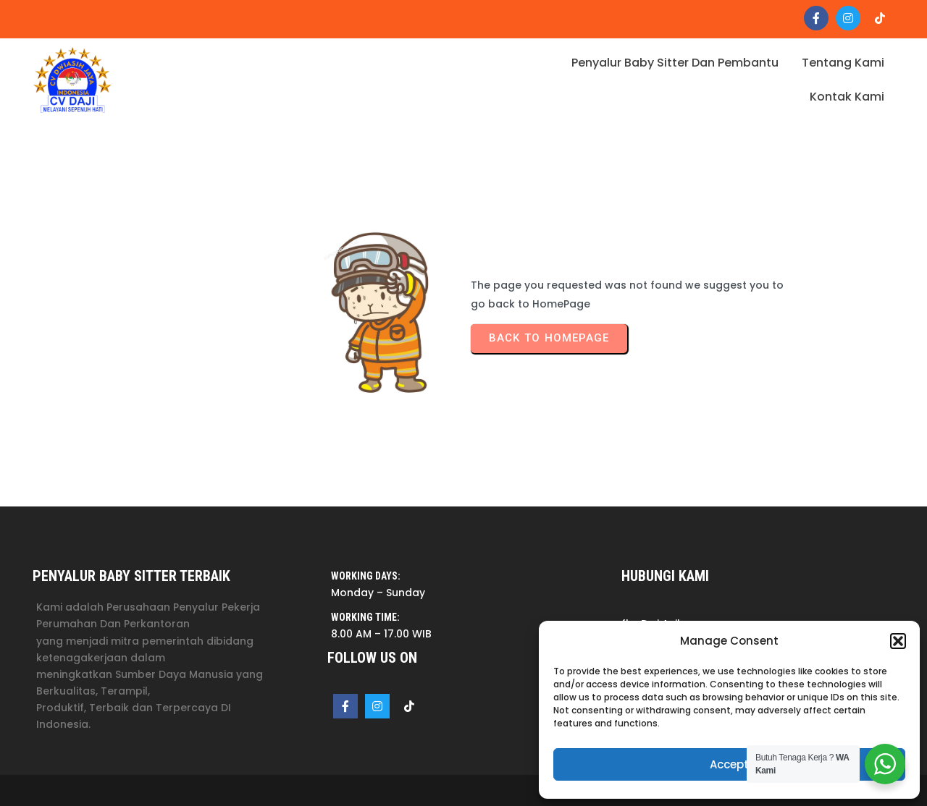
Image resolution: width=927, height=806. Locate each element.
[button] (898, 641)
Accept (729, 764)
